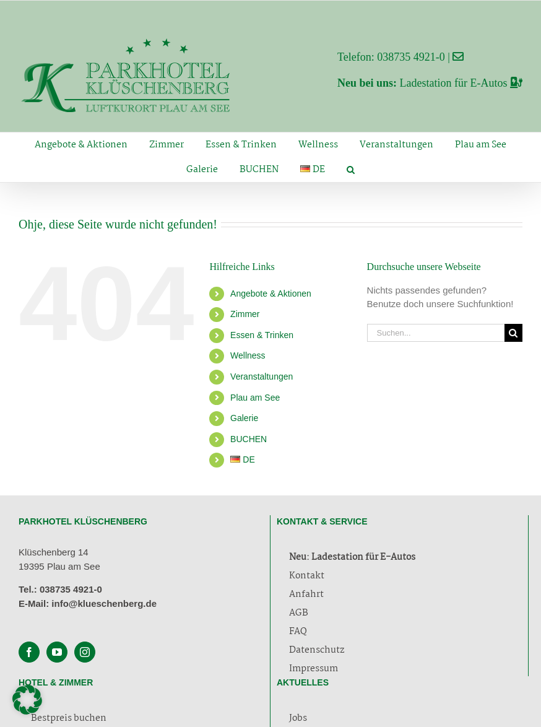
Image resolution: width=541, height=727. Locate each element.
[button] (351, 169)
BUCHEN (248, 439)
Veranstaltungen (261, 376)
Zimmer (244, 314)
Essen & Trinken (261, 335)
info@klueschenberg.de (104, 603)
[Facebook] (29, 652)
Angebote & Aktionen (270, 293)
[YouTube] (56, 652)
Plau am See (255, 398)
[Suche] (513, 333)
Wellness (248, 355)
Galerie (244, 418)
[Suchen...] (435, 333)
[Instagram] (84, 652)
